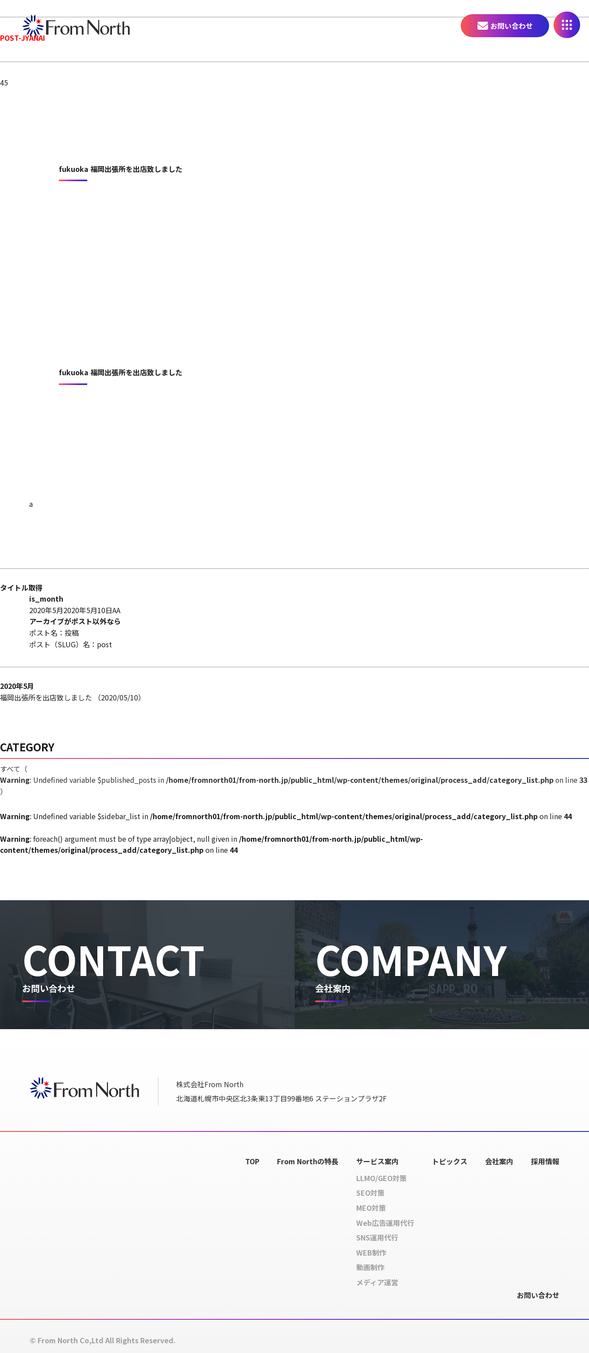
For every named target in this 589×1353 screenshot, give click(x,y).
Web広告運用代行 (385, 1222)
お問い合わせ (511, 25)
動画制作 (370, 1267)
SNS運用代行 (377, 1237)
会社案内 (499, 1161)
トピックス (449, 1161)
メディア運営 (377, 1282)
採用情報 (545, 1161)
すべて (294, 780)
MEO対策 (371, 1207)
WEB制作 (371, 1252)
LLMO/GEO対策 (381, 1178)
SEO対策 (370, 1193)
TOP (252, 1161)
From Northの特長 (308, 1161)
